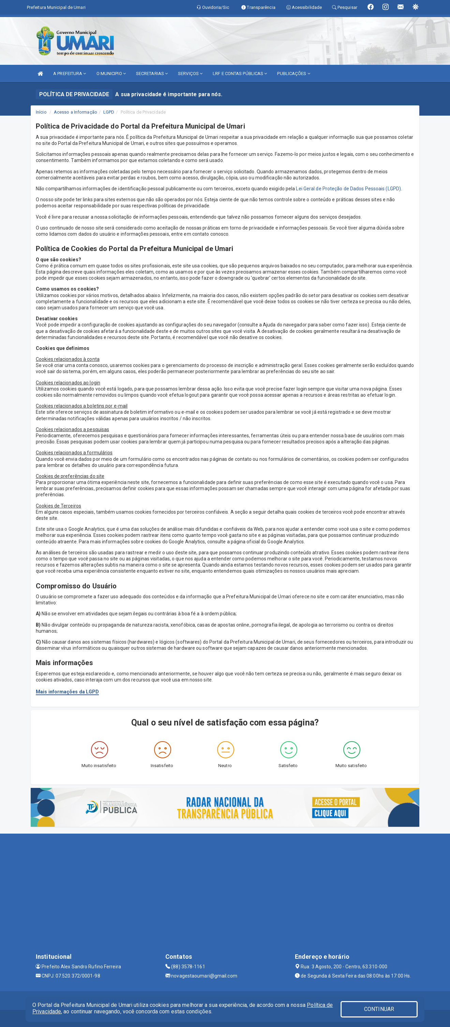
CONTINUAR (379, 1009)
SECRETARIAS (152, 73)
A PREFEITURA (69, 73)
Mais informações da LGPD (67, 691)
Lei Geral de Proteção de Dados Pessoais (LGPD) (348, 188)
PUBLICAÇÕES (293, 73)
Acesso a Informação (75, 112)
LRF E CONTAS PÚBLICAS (240, 73)
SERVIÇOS (190, 73)
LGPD (108, 112)
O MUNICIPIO (111, 73)
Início (41, 112)
